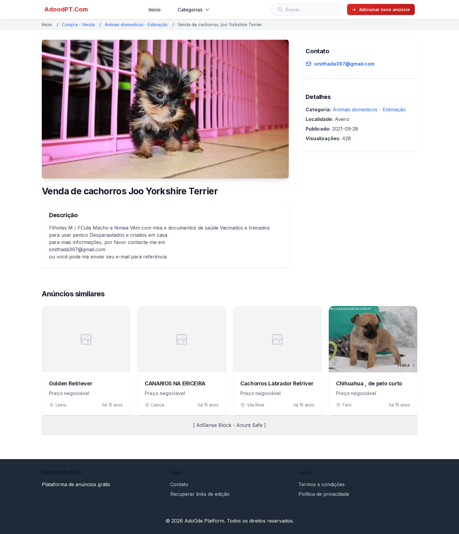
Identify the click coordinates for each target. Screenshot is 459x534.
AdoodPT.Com (66, 9)
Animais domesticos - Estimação (136, 24)
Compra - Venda (78, 24)
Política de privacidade (323, 494)
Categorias (193, 10)
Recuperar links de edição (199, 494)
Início (155, 10)
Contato (179, 484)
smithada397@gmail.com (344, 64)
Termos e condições (321, 484)
